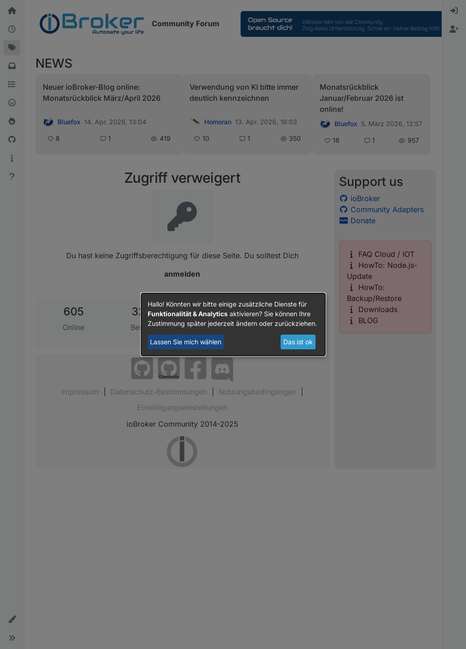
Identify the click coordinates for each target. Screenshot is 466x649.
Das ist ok (298, 342)
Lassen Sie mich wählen (185, 342)
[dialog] (233, 324)
